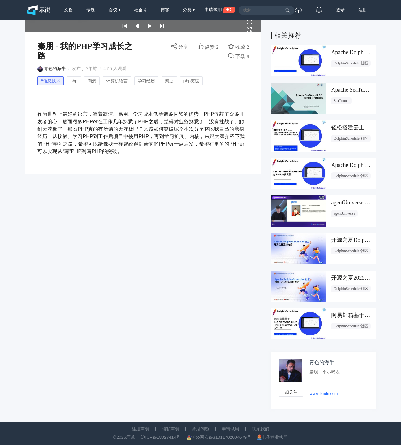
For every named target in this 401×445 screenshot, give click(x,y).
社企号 (140, 9)
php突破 (191, 80)
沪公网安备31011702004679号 (221, 437)
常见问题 (200, 429)
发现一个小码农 (325, 372)
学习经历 (146, 80)
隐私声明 (170, 429)
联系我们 (260, 429)
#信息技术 (51, 80)
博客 (165, 9)
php (73, 80)
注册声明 (140, 429)
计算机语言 (117, 80)
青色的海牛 (55, 68)
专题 (90, 9)
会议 (114, 9)
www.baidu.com (324, 393)
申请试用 (230, 429)
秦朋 (169, 80)
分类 (188, 9)
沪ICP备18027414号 (160, 437)
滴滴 (92, 80)
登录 (340, 9)
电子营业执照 (275, 437)
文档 (68, 9)
